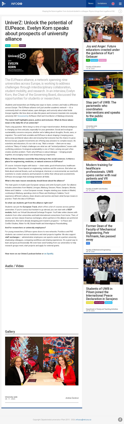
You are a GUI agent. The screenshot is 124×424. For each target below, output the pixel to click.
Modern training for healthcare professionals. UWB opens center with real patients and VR (101, 171)
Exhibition (102, 60)
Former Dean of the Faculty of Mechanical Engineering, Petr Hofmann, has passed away (101, 232)
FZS (94, 119)
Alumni (89, 119)
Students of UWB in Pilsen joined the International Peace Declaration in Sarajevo (102, 294)
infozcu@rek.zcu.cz (83, 420)
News (90, 3)
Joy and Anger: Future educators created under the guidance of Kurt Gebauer (103, 51)
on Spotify (48, 254)
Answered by (23, 116)
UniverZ (22, 46)
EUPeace (15, 46)
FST (88, 243)
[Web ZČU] (3, 3)
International (99, 302)
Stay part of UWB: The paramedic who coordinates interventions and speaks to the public (103, 109)
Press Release (96, 182)
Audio (8, 46)
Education (106, 182)
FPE (88, 60)
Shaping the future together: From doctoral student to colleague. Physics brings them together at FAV (78, 11)
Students (94, 60)
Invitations (102, 3)
